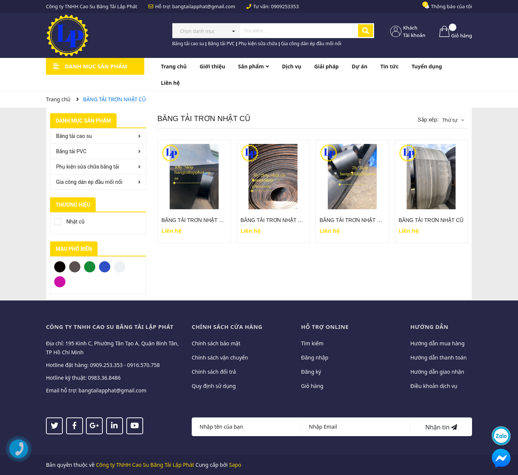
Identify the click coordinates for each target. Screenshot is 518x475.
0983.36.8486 (104, 377)
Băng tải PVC (221, 43)
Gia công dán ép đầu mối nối (311, 43)
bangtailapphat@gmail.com (203, 6)
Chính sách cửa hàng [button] (227, 326)
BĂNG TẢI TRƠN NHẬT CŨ (431, 220)
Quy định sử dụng (214, 385)
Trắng (119, 266)
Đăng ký (311, 371)
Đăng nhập (315, 357)
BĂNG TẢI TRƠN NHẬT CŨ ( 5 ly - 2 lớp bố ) (293, 220)
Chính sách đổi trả (214, 371)
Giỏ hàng (312, 385)
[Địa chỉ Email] (356, 426)
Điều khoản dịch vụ (433, 385)
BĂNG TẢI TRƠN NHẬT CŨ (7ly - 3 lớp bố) (370, 220)
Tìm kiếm (312, 343)
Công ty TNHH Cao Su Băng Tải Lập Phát (145, 464)
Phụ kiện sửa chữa (257, 43)
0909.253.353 (106, 364)
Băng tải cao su (188, 43)
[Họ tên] (246, 426)
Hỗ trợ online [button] (325, 326)
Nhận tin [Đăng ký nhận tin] (441, 427)
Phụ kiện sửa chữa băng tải (87, 167)
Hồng (59, 281)
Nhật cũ (69, 220)
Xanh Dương (104, 266)
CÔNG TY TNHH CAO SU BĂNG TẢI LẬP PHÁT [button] (109, 326)
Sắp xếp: (427, 120)
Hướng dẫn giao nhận (437, 371)
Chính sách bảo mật (216, 343)
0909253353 (285, 6)
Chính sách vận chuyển (220, 357)
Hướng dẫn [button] (429, 326)
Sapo (235, 464)
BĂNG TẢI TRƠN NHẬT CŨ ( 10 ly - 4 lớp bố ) (215, 220)
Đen (59, 266)
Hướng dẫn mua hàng (437, 343)
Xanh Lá (89, 266)
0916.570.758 (143, 364)
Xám (74, 266)
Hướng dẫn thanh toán (438, 357)
